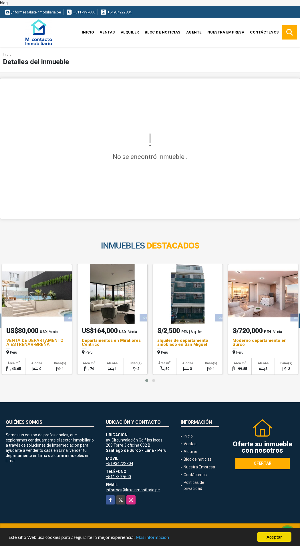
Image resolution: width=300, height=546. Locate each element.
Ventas (107, 32)
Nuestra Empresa (226, 32)
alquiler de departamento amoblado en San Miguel (182, 342)
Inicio (88, 32)
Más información (152, 538)
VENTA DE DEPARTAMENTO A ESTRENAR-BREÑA (34, 342)
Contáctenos (264, 32)
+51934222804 (120, 12)
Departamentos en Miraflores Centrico (111, 342)
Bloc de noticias (162, 32)
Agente (194, 32)
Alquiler (130, 32)
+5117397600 (84, 12)
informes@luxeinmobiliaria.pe (133, 490)
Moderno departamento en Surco (260, 342)
